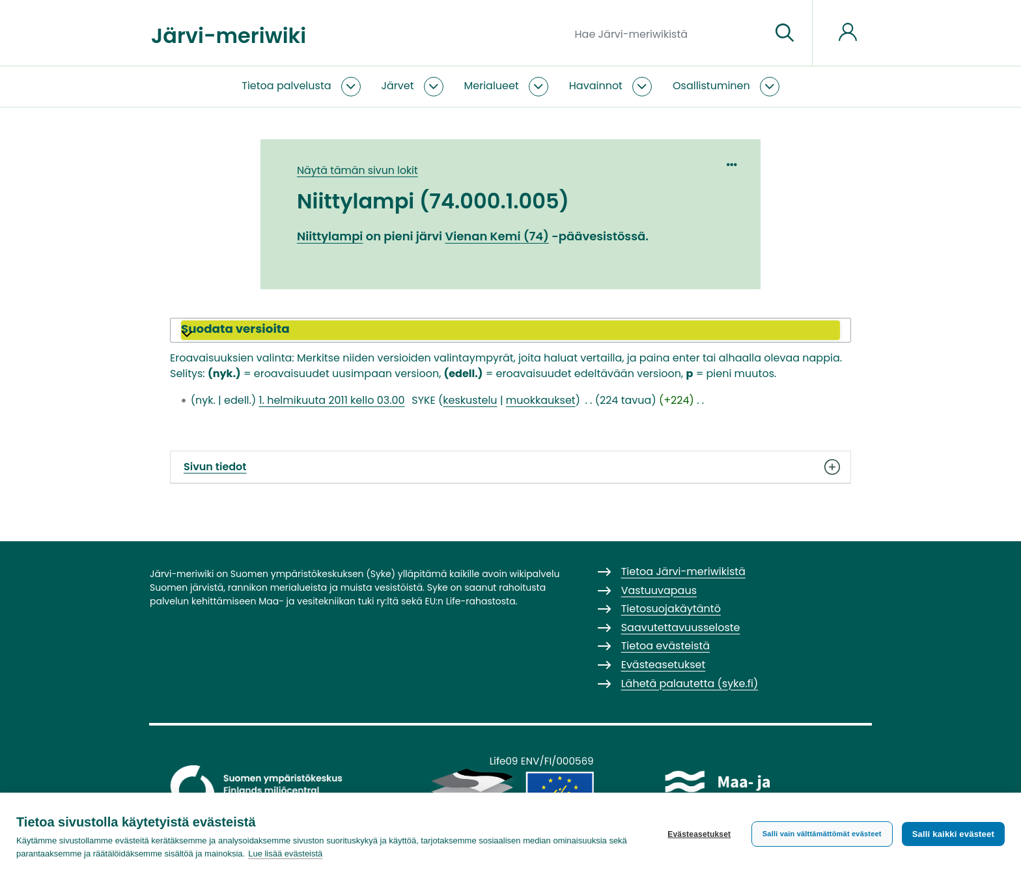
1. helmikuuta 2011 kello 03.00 (331, 400)
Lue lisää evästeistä (285, 853)
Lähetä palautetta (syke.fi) (690, 683)
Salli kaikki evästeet (953, 834)
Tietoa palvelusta (286, 85)
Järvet (398, 85)
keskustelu (470, 400)
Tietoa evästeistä (665, 645)
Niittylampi (330, 236)
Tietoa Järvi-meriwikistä (683, 571)
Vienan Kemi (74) (497, 236)
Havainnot (595, 85)
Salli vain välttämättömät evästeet (822, 834)
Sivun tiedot (510, 467)
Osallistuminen (711, 85)
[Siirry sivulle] (785, 33)
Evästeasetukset (699, 834)
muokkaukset (541, 400)
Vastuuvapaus (659, 590)
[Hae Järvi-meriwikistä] (667, 33)
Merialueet (491, 85)
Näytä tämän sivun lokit (357, 170)
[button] (510, 330)
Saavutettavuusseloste (680, 627)
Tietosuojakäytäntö (671, 608)
